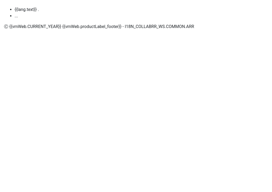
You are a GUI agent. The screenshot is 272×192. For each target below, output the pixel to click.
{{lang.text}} (26, 9)
